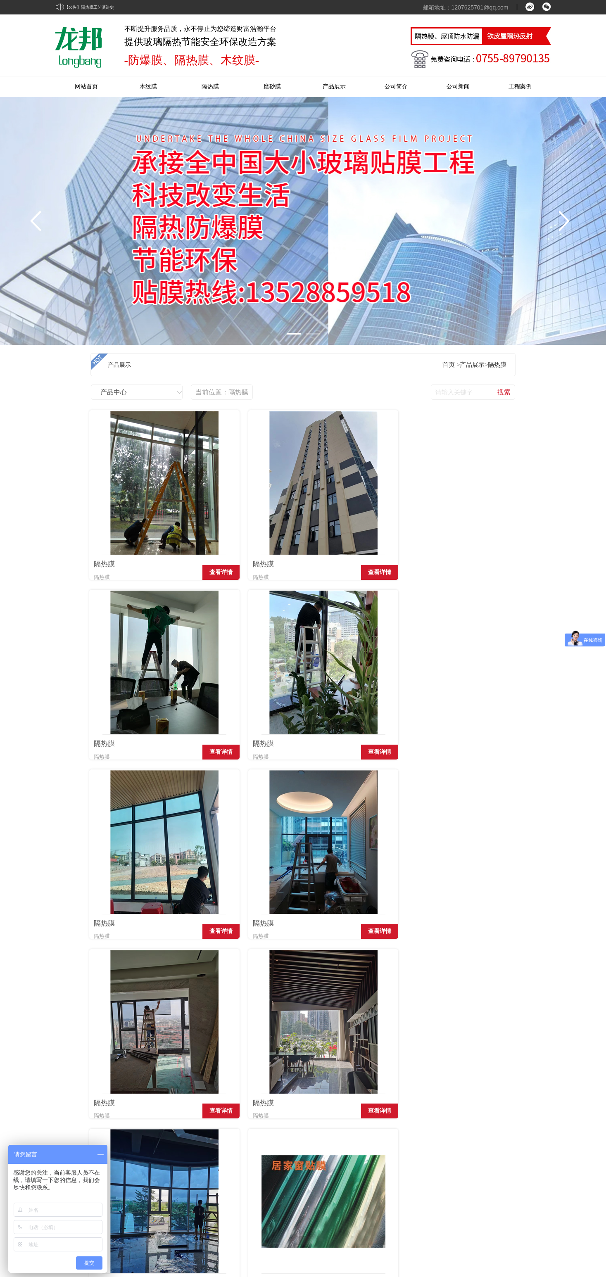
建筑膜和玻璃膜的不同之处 (430, 1089)
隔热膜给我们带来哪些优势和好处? (441, 1072)
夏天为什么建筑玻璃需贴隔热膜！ (439, 1039)
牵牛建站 (476, 1249)
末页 (221, 993)
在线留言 (532, 1160)
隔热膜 (210, 86)
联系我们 (532, 1144)
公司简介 (396, 86)
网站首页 (86, 86)
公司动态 (474, 1160)
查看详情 (171, 584)
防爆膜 (349, 1191)
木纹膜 (148, 86)
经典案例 (415, 1144)
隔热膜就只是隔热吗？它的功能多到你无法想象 (162, 1039)
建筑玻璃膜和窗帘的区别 (427, 1056)
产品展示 (334, 86)
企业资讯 (474, 1144)
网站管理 (539, 1249)
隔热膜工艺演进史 (97, 7)
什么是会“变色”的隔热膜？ (134, 1072)
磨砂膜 (272, 86)
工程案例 (520, 86)
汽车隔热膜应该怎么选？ (131, 1089)
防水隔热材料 (357, 1207)
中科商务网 (506, 1249)
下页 (196, 993)
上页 (126, 993)
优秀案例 (415, 1160)
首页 (448, 364)
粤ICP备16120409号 (125, 1268)
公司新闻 (458, 86)
